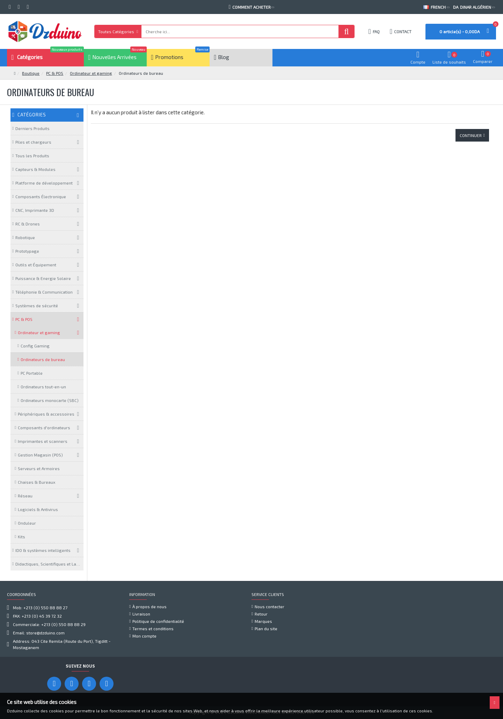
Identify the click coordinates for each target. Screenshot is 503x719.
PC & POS (54, 73)
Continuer (471, 135)
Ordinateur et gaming (91, 73)
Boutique (30, 73)
